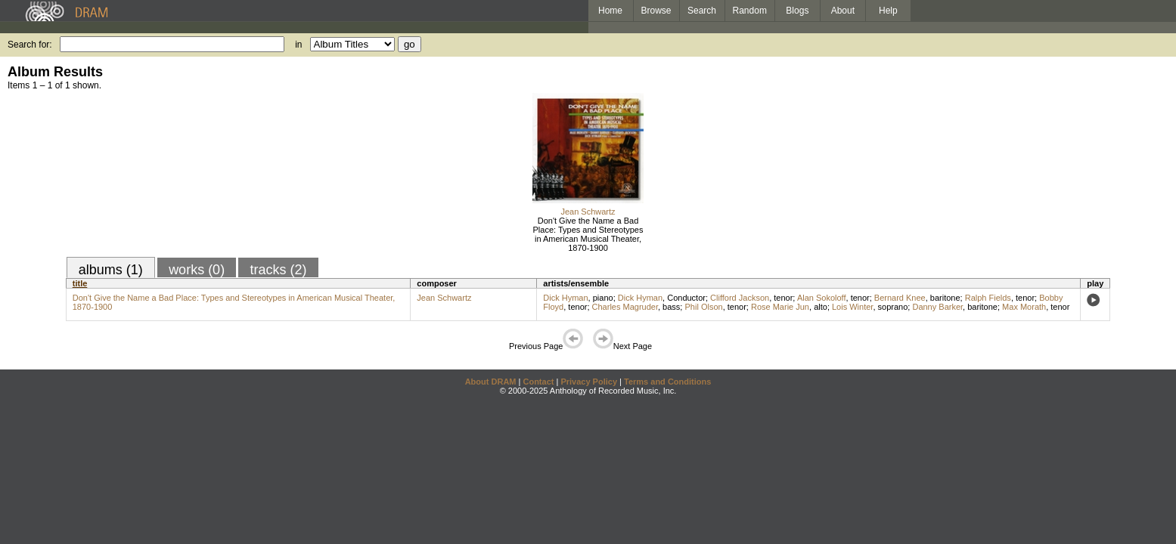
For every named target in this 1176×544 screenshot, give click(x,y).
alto (820, 306)
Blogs (797, 10)
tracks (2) (278, 269)
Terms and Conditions (667, 381)
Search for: (30, 44)
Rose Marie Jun (780, 306)
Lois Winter (852, 306)
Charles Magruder (625, 306)
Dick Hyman (565, 297)
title (80, 283)
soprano (893, 306)
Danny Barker (937, 306)
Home (610, 10)
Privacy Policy (588, 381)
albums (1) (111, 269)
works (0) (197, 269)
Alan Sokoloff (821, 297)
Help (888, 10)
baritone (945, 297)
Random (750, 10)
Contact (538, 381)
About (843, 10)
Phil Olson (703, 306)
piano (603, 297)
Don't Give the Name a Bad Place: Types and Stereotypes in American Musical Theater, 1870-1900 (588, 234)
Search (701, 10)
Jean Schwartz (587, 211)
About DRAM (491, 381)
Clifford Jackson (739, 297)
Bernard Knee (900, 297)
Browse (656, 10)
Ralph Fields (988, 297)
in (298, 44)
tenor (783, 297)
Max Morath (1024, 306)
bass (671, 306)
